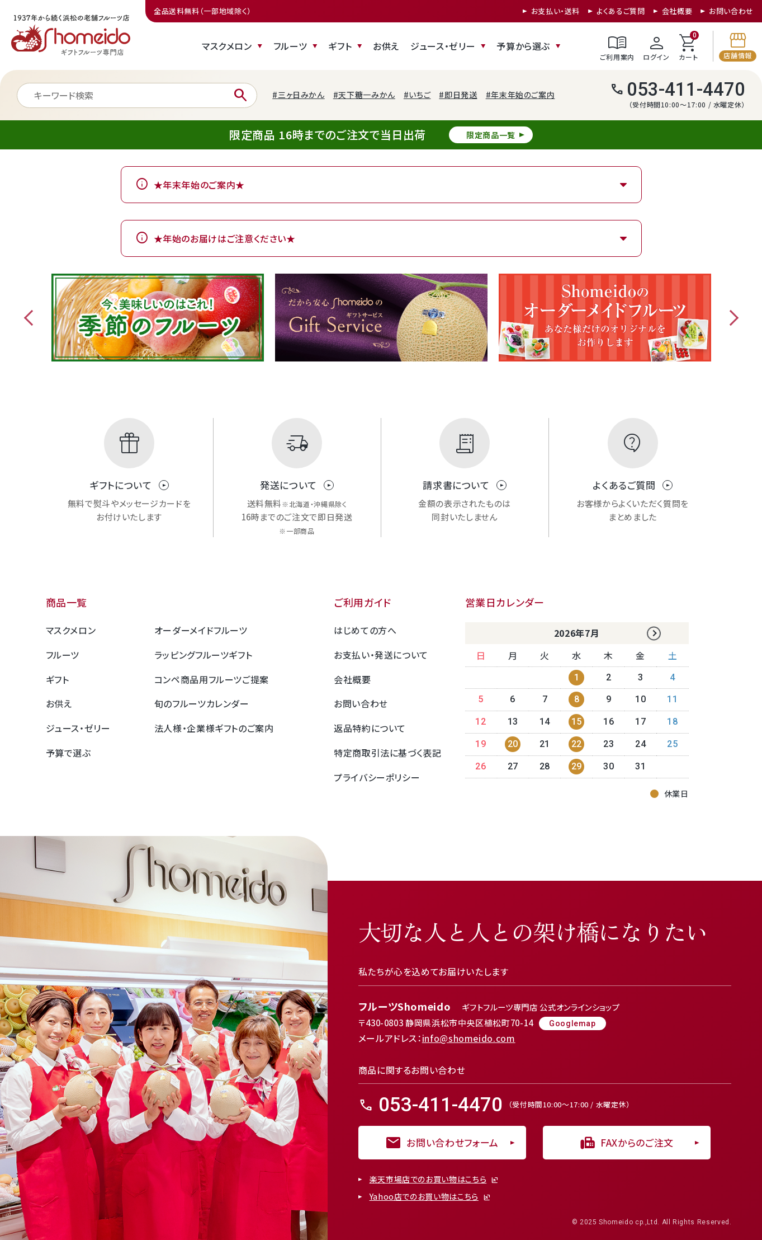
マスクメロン (227, 46)
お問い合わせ (731, 11)
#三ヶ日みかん (298, 94)
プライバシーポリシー (377, 777)
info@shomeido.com (468, 1038)
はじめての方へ (365, 630)
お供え (386, 46)
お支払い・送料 (555, 11)
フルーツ (290, 46)
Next (730, 317)
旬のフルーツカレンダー (201, 703)
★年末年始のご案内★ (199, 184)
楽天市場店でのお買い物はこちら (428, 1179)
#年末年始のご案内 (520, 94)
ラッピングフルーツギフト (203, 654)
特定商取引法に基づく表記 (388, 752)
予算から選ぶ (523, 46)
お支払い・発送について (381, 654)
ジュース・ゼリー (442, 46)
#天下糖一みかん (364, 94)
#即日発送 (458, 94)
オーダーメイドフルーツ (201, 630)
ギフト (340, 46)
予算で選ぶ (68, 752)
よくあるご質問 (621, 11)
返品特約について (370, 728)
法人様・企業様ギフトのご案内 (214, 728)
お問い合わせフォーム (441, 1143)
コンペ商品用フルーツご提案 (211, 679)
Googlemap (572, 1023)
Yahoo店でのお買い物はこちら (424, 1196)
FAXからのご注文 (626, 1143)
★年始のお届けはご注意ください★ (225, 238)
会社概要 (677, 11)
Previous (31, 317)
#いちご (417, 94)
